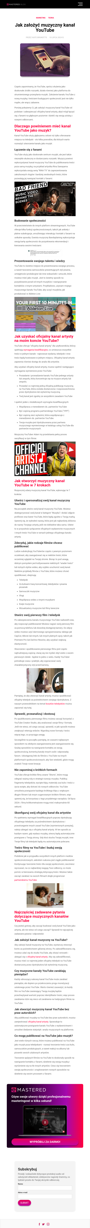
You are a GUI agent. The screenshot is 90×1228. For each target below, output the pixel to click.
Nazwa (20, 1184)
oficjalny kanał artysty (37, 957)
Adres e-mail (22, 1192)
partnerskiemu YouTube (25, 880)
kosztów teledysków (55, 703)
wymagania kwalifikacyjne (35, 350)
